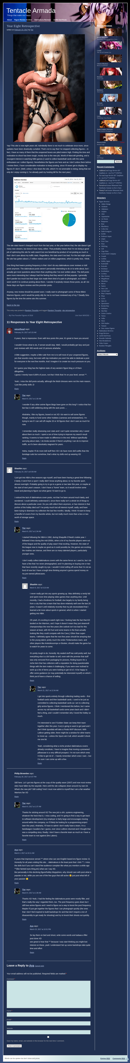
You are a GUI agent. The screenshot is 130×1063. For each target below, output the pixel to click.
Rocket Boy (105, 306)
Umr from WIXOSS (83, 315)
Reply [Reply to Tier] (24, 458)
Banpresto (104, 221)
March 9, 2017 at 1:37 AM (31, 807)
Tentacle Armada (31, 10)
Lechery (104, 274)
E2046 (103, 234)
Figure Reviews (104, 202)
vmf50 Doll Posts (60, 20)
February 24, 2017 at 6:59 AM (25, 472)
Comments (119, 1059)
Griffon (103, 259)
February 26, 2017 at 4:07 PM (25, 777)
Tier (32, 30)
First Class (104, 241)
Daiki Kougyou (106, 231)
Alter (103, 214)
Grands (103, 256)
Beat (102, 224)
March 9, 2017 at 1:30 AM (31, 399)
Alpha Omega (105, 204)
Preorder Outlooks (105, 338)
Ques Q (103, 301)
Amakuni (104, 207)
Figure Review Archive (23, 20)
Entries (105, 1059)
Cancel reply (39, 966)
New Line (104, 289)
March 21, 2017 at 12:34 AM (48, 690)
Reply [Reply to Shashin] (16, 521)
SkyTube (104, 311)
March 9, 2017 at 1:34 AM (31, 531)
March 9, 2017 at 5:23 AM (39, 588)
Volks (103, 318)
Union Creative (106, 313)
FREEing (104, 246)
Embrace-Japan (106, 236)
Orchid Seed (105, 291)
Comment (11, 979)
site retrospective (68, 310)
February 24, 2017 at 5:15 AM (25, 332)
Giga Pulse (104, 251)
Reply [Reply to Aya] (16, 883)
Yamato (103, 326)
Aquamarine (105, 216)
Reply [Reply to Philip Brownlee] (16, 797)
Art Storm (104, 219)
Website (10, 1028)
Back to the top (13, 305)
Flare (103, 244)
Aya (16, 850)
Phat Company (106, 294)
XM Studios (105, 323)
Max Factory (105, 276)
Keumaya (104, 269)
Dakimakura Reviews (42, 20)
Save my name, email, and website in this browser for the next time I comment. (35, 1041)
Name (9, 1011)
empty (103, 239)
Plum (103, 296)
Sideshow (104, 308)
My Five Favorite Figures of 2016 (20, 315)
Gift (102, 249)
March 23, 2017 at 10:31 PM (40, 929)
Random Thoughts (32, 310)
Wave (103, 321)
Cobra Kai (104, 229)
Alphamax (104, 209)
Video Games (103, 343)
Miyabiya (104, 281)
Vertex (103, 316)
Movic (103, 284)
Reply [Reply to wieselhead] (16, 389)
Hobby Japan (105, 261)
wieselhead (19, 329)
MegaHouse (105, 279)
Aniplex (104, 211)
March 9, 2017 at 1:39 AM (31, 893)
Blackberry (105, 226)
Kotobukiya (105, 271)
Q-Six (103, 298)
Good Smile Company (108, 254)
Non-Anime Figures (107, 328)
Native (103, 286)
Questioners (105, 303)
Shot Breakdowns (105, 341)
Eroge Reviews (104, 333)
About (9, 20)
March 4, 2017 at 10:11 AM (24, 853)
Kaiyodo (104, 266)
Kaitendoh (104, 264)
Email (9, 1020)
